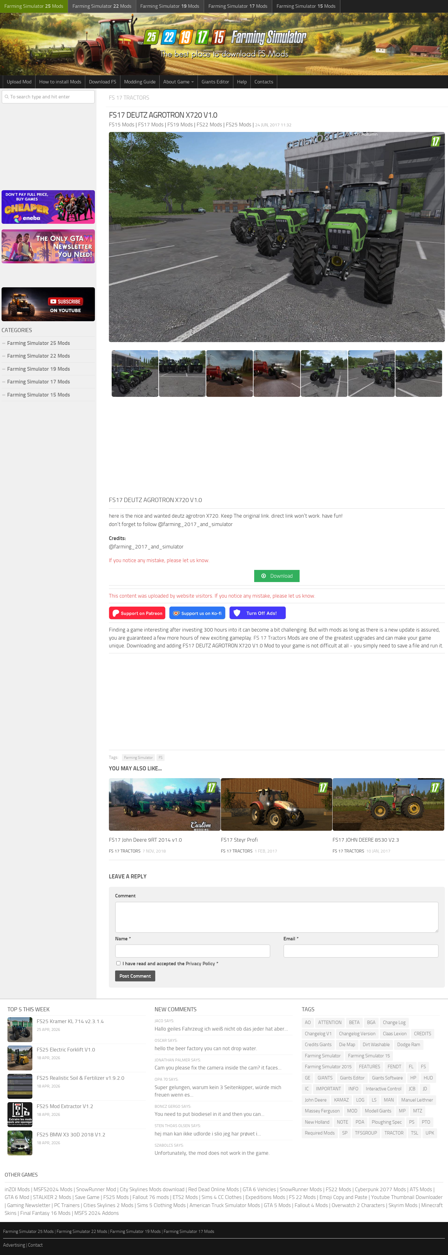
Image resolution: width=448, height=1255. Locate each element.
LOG (360, 1100)
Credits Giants (318, 1045)
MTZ (417, 1111)
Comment (125, 896)
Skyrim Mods (403, 1205)
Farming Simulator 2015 (328, 1067)
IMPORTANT (328, 1089)
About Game (176, 82)
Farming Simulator (138, 758)
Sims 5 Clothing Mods (161, 1205)
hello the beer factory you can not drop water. (206, 1048)
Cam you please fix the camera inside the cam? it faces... (218, 1068)
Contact (35, 1245)
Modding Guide (140, 82)
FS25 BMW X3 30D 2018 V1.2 (71, 1135)
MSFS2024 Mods (53, 1189)
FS (160, 758)
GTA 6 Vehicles (259, 1189)
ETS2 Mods (185, 1197)
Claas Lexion (395, 1033)
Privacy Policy (200, 964)
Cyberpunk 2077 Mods (380, 1189)
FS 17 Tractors (130, 97)
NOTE (342, 1122)
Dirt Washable (376, 1045)
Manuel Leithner (417, 1100)
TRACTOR (394, 1133)
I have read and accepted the (167, 964)
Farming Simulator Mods (33, 6)
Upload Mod (19, 82)
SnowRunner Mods (301, 1189)
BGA (371, 1023)
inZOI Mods (17, 1189)
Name (123, 939)
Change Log (394, 1023)
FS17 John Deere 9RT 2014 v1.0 (145, 840)
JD (425, 1089)
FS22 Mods (338, 1189)
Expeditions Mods (265, 1197)
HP (413, 1078)
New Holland (317, 1122)
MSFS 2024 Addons (96, 1213)
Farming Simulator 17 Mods (38, 381)
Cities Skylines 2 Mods (108, 1205)
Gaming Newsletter (28, 1205)
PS (411, 1122)
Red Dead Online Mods (213, 1189)
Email (291, 939)
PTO (426, 1122)
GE (307, 1078)
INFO (353, 1089)
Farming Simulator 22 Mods (38, 356)
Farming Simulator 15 (369, 1056)
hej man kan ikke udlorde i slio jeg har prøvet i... (208, 1133)
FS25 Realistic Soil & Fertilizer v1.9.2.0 (80, 1078)
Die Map (347, 1045)
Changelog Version (357, 1033)
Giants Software (387, 1078)
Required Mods (320, 1133)
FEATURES (369, 1067)
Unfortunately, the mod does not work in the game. (212, 1153)
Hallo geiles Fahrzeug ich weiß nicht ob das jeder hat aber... (221, 1029)
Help (242, 82)
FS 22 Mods (302, 1197)
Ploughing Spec (387, 1122)
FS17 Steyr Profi (239, 840)
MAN (389, 1100)
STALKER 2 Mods (52, 1197)
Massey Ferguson (322, 1111)
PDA (360, 1122)
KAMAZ (341, 1100)
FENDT (394, 1067)
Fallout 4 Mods (311, 1205)
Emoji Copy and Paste (343, 1197)
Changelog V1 (318, 1033)
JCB (412, 1089)
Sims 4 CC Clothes (222, 1197)
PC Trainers (67, 1205)
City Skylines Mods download (152, 1189)
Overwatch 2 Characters (358, 1205)
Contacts (263, 82)
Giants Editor (215, 82)
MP (402, 1111)
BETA (354, 1023)
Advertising (14, 1245)
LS (374, 1100)
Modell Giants (378, 1111)
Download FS (102, 82)
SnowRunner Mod (96, 1189)
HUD (428, 1078)
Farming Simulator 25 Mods (38, 343)
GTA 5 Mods (277, 1205)
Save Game (87, 1197)
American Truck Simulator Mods (224, 1205)
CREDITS (422, 1033)
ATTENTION (330, 1023)
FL (411, 1067)
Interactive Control (383, 1089)
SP (345, 1133)
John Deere (316, 1100)
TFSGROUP (366, 1133)
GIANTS (325, 1078)
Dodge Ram (408, 1045)
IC (307, 1089)
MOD (352, 1111)
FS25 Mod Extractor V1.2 (65, 1106)
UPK (430, 1133)
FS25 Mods (116, 1197)
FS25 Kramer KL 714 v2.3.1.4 (70, 1021)
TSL (414, 1133)
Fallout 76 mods (151, 1197)
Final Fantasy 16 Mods (45, 1213)
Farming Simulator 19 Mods (38, 369)
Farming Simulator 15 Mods (38, 395)
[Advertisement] (277, 448)
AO (308, 1023)
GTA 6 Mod (17, 1197)
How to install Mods (60, 82)
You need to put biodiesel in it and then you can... (209, 1114)
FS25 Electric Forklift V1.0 (66, 1050)
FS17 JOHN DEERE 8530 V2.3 (366, 840)
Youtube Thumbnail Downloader (407, 1197)
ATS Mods (421, 1189)
